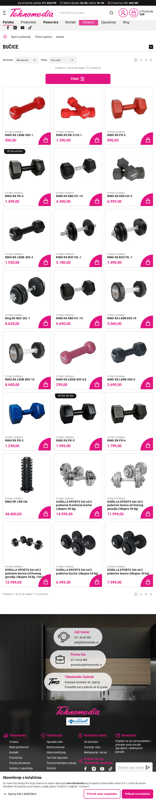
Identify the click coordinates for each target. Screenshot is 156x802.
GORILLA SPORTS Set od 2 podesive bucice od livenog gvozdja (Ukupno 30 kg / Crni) (24, 573)
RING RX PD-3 (14, 440)
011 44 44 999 (82, 637)
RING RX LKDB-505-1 (19, 135)
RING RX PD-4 (14, 196)
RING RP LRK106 (16, 501)
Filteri (78, 79)
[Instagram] (15, 27)
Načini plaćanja (56, 747)
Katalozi (88, 22)
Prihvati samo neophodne (102, 793)
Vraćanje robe (92, 747)
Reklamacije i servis (95, 752)
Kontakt (70, 22)
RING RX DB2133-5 (119, 196)
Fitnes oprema (43, 36)
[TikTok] (30, 27)
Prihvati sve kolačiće (137, 793)
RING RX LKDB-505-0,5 (71, 379)
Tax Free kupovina (57, 757)
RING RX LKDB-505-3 (19, 257)
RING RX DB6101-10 (69, 196)
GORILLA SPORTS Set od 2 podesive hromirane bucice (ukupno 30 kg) (74, 505)
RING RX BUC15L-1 (119, 257)
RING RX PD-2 (116, 135)
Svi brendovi (91, 741)
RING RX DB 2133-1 (69, 135)
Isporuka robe (55, 741)
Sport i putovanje (21, 36)
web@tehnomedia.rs (86, 642)
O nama (13, 741)
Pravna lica (15, 757)
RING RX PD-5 (65, 440)
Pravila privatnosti (19, 763)
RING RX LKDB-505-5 (121, 379)
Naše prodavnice (19, 747)
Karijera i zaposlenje (21, 768)
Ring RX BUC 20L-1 (17, 318)
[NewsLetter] (147, 767)
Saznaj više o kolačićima (22, 793)
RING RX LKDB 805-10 (121, 318)
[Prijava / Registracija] (123, 12)
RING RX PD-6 (116, 440)
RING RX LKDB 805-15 (19, 379)
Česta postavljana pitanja (61, 763)
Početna (8, 22)
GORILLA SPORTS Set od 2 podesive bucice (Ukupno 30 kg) (128, 571)
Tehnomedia (31, 12)
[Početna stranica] (5, 36)
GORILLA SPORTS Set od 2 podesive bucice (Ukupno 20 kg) (77, 571)
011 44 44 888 (79, 659)
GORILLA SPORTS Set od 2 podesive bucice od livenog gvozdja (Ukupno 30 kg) (125, 505)
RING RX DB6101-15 (69, 318)
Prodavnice (28, 22)
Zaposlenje (108, 22)
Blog (126, 22)
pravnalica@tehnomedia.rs (86, 664)
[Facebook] (8, 27)
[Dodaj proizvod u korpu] (45, 139)
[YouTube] (22, 27)
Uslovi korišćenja (56, 752)
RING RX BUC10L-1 (68, 257)
